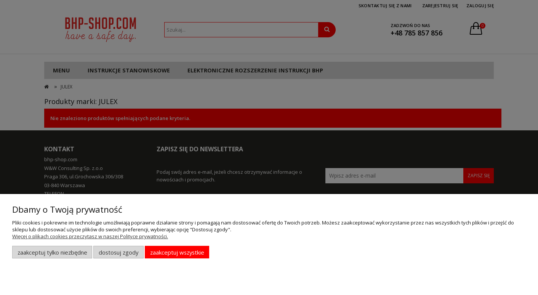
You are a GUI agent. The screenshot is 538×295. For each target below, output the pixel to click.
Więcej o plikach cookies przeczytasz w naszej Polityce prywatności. (90, 236)
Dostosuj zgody (118, 252)
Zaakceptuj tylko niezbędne (52, 252)
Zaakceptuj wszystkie (177, 252)
